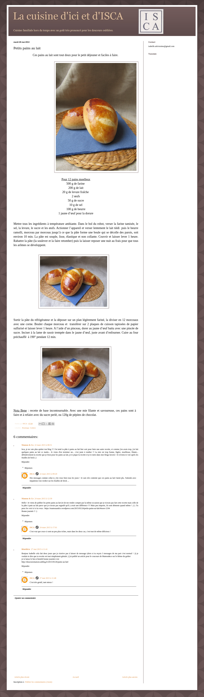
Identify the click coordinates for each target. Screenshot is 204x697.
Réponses (28, 468)
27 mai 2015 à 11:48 (48, 578)
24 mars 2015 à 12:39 (43, 498)
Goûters (33, 428)
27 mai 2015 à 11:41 (39, 549)
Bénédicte (26, 549)
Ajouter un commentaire (25, 598)
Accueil (75, 677)
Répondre (26, 462)
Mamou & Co (28, 445)
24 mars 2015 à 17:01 (48, 527)
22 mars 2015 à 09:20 (48, 474)
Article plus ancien (129, 677)
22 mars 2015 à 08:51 (43, 445)
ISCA (32, 474)
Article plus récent (21, 677)
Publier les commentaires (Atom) (38, 682)
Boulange (25, 428)
